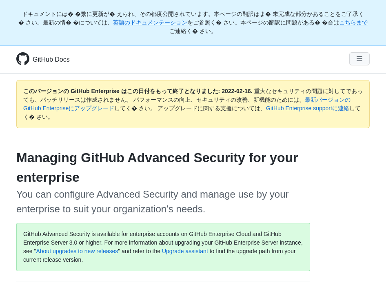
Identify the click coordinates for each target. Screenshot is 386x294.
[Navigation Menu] (359, 58)
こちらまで (353, 22)
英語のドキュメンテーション (150, 22)
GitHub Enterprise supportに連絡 (307, 108)
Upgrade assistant (185, 251)
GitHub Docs (51, 59)
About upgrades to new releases (77, 251)
